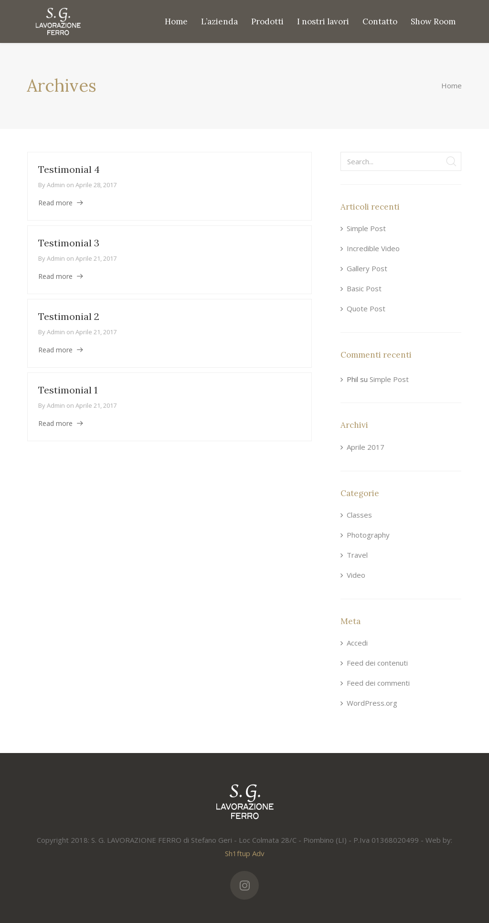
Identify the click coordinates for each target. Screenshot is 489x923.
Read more (55, 202)
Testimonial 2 (68, 316)
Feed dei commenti (378, 683)
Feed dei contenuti (377, 663)
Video (356, 575)
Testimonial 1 (67, 390)
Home (451, 85)
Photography (368, 535)
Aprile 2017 (365, 447)
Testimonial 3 (68, 243)
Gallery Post (367, 268)
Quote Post (366, 308)
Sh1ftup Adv (245, 853)
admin (56, 184)
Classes (359, 515)
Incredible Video (373, 248)
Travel (357, 555)
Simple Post (366, 228)
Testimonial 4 (69, 169)
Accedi (357, 642)
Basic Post (364, 288)
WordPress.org (372, 703)
